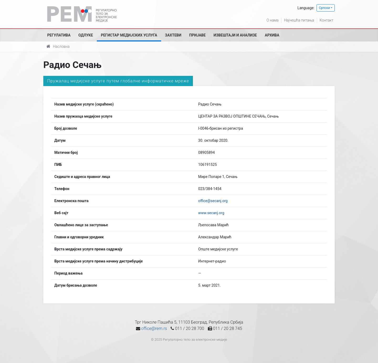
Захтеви (173, 35)
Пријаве (197, 35)
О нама (272, 20)
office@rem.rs (154, 328)
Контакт (326, 20)
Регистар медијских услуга (129, 35)
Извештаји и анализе (235, 35)
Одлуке (85, 35)
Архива (272, 35)
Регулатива (59, 35)
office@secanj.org (213, 201)
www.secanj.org (211, 213)
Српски (324, 8)
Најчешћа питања (299, 20)
